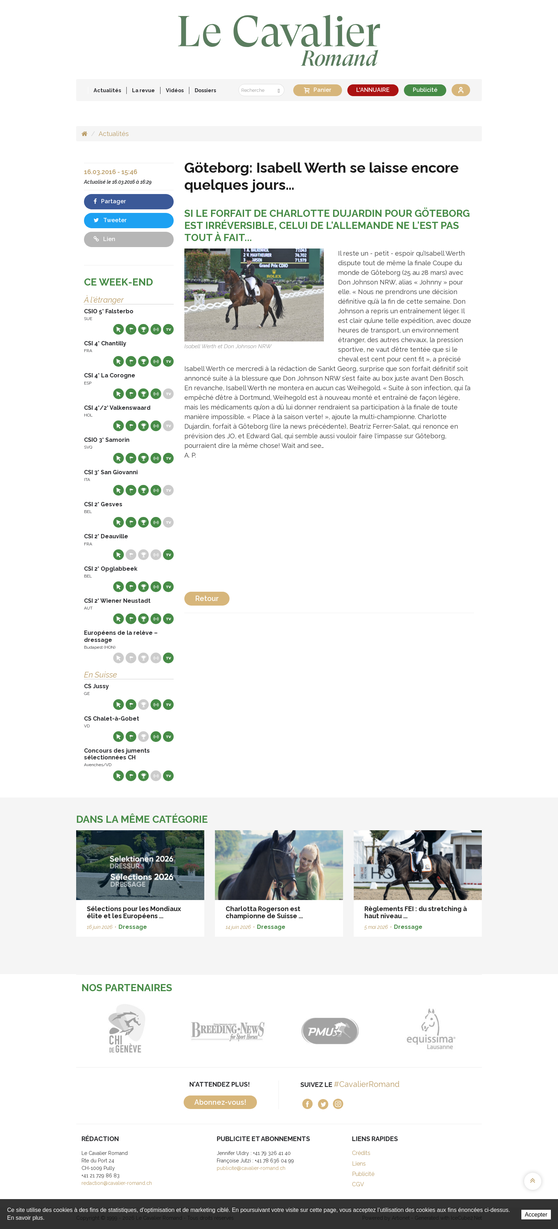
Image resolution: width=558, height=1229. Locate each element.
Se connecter (460, 90)
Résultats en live (156, 329)
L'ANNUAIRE (373, 90)
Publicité (425, 90)
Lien (104, 239)
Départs (131, 329)
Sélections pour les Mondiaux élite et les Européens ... (134, 912)
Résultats (143, 329)
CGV (358, 1184)
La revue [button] (143, 90)
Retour (207, 598)
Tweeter (110, 220)
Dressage (133, 927)
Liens (359, 1163)
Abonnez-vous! (220, 1102)
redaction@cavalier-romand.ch (116, 1183)
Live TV (168, 329)
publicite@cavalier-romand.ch (251, 1168)
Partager (110, 201)
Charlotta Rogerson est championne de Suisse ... (264, 912)
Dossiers (205, 90)
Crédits (361, 1153)
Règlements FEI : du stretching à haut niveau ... (415, 912)
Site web (118, 329)
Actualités (107, 90)
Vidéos (175, 90)
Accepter (536, 1215)
